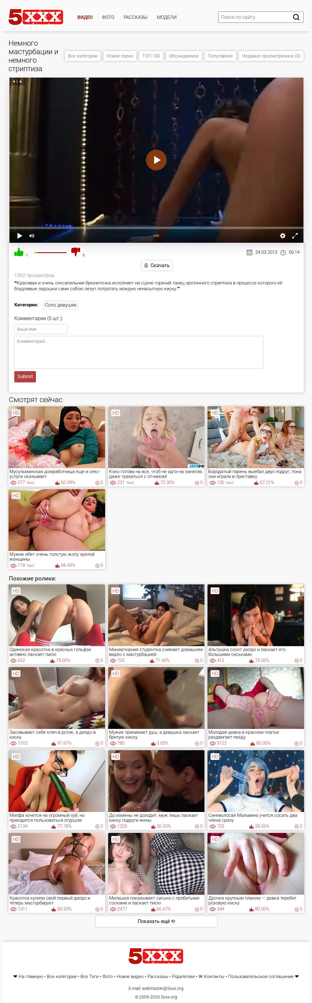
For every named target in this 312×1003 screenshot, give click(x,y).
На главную (31, 976)
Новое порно (120, 56)
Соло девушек (60, 305)
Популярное (220, 56)
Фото (108, 17)
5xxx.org (169, 996)
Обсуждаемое (184, 56)
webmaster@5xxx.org (162, 988)
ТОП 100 (151, 56)
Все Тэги (89, 976)
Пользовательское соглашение (261, 976)
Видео (85, 17)
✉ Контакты (211, 976)
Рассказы (135, 17)
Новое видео (130, 976)
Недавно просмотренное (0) (271, 56)
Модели (167, 17)
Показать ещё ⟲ (156, 921)
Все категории (83, 56)
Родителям (183, 976)
